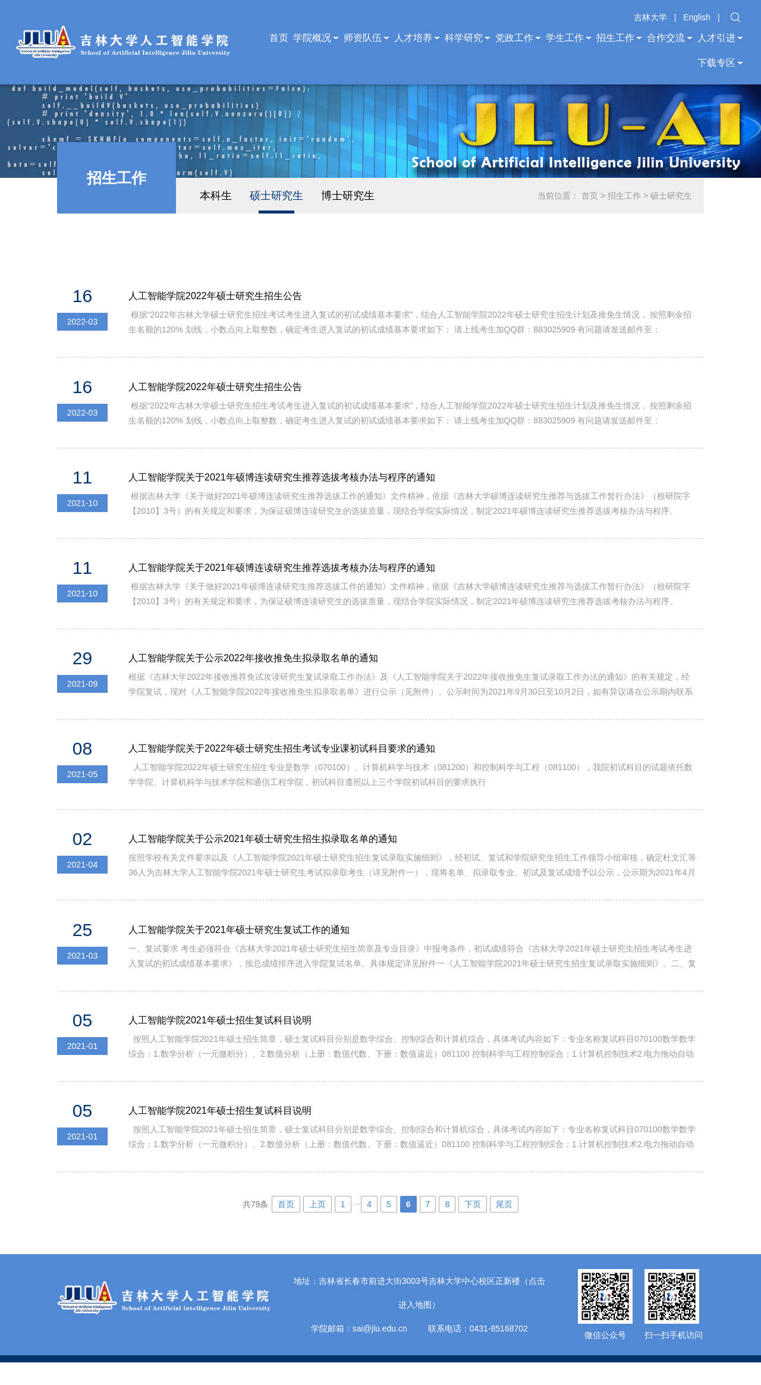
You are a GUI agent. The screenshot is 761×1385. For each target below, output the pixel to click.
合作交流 (670, 38)
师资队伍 (366, 38)
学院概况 (316, 38)
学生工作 (569, 38)
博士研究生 (348, 196)
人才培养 (417, 38)
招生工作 (619, 38)
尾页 (504, 1227)
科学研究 (467, 38)
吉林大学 (650, 17)
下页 (472, 1227)
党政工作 (518, 38)
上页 (317, 1227)
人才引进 (720, 38)
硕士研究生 (276, 196)
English (696, 17)
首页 (278, 38)
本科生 (216, 196)
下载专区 (720, 63)
